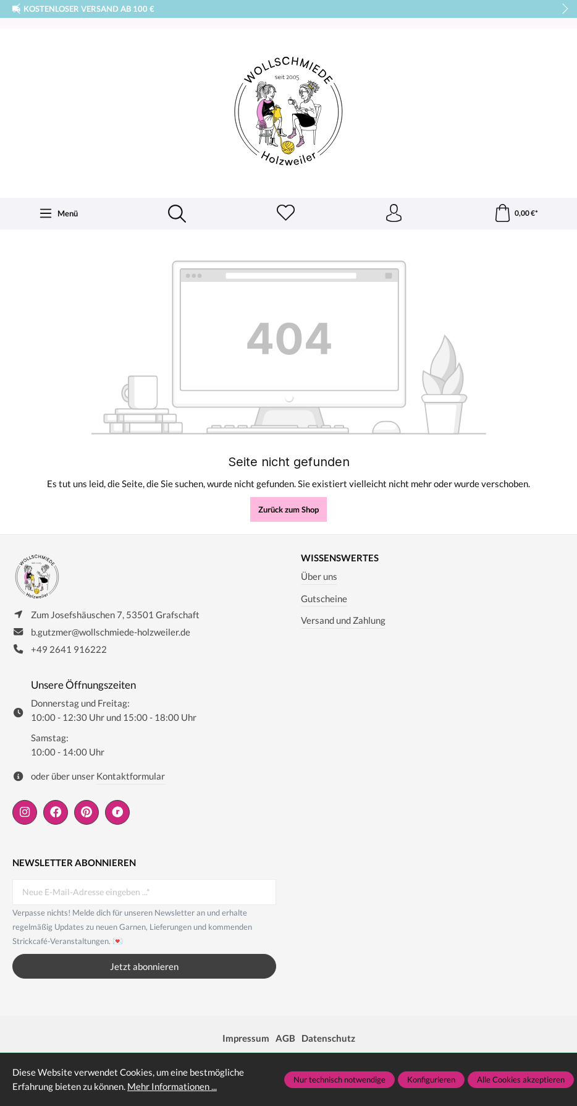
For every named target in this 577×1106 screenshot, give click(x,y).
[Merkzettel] (285, 214)
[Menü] (58, 214)
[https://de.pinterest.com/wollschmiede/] (86, 814)
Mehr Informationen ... (172, 1086)
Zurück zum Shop (288, 510)
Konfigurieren (431, 1079)
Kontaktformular (130, 777)
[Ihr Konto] (393, 214)
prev (18, 9)
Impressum (245, 1039)
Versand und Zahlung (343, 620)
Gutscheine (324, 599)
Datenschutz (328, 1039)
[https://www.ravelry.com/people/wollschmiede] (117, 814)
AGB (285, 1039)
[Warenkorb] (515, 214)
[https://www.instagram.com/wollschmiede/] (24, 814)
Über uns (319, 576)
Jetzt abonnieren (144, 968)
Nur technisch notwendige (339, 1079)
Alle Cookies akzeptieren (521, 1079)
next (561, 9)
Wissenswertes (340, 558)
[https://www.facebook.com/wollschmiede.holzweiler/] (55, 814)
